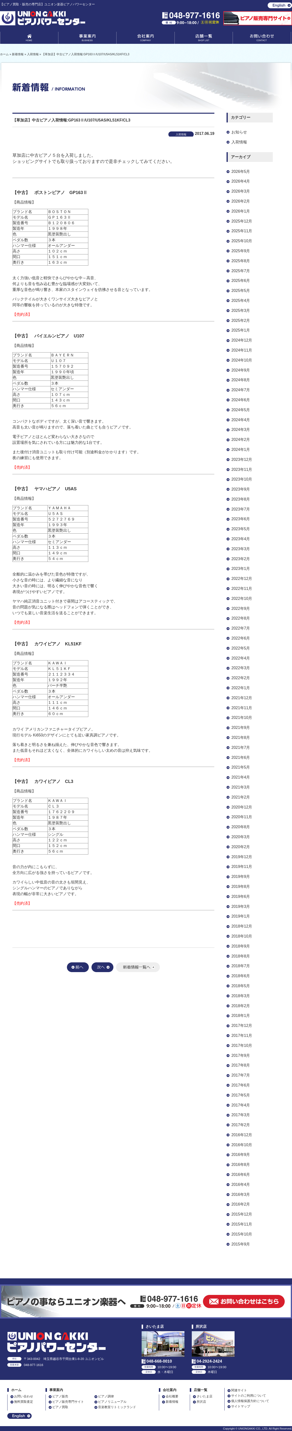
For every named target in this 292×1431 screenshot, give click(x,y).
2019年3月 (240, 906)
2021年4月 (240, 777)
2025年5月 (240, 290)
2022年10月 (241, 598)
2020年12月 (241, 807)
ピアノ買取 (60, 1407)
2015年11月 (241, 1224)
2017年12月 (241, 1025)
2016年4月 (240, 1184)
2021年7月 (240, 747)
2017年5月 (240, 1095)
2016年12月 (241, 1135)
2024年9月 (240, 370)
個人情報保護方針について (250, 1401)
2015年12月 (241, 1214)
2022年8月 (240, 618)
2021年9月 (240, 727)
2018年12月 (241, 926)
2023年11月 (241, 469)
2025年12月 (241, 221)
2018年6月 (240, 976)
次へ (102, 967)
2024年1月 (240, 449)
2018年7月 (240, 966)
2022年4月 (240, 658)
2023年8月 (240, 499)
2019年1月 (240, 916)
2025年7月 (240, 271)
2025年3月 (240, 310)
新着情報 (172, 1401)
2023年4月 (240, 539)
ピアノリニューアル (112, 1401)
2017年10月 (241, 1045)
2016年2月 (240, 1204)
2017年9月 (240, 1055)
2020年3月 (240, 837)
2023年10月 (241, 479)
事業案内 (87, 39)
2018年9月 (240, 946)
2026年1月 (240, 211)
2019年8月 (240, 886)
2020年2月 (240, 847)
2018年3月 (240, 996)
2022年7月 (240, 628)
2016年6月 (240, 1174)
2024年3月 (240, 429)
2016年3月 (240, 1194)
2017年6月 (240, 1085)
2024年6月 (240, 400)
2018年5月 (240, 986)
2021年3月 (240, 787)
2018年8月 (240, 956)
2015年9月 (240, 1244)
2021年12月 (241, 698)
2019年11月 (241, 866)
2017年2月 (240, 1125)
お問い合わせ (262, 39)
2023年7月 (240, 509)
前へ (78, 967)
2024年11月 (241, 350)
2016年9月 (240, 1154)
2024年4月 (240, 420)
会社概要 (172, 1396)
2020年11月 (241, 817)
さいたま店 (204, 1396)
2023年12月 (241, 459)
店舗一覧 (204, 39)
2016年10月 (241, 1145)
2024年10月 (241, 360)
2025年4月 (240, 300)
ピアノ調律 (106, 1396)
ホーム (16, 1390)
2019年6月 (240, 896)
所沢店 (201, 1401)
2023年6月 (240, 519)
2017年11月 (241, 1035)
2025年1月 (240, 330)
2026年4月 (240, 181)
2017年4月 (240, 1105)
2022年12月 (241, 578)
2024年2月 (240, 439)
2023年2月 (240, 559)
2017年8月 (240, 1065)
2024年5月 (240, 410)
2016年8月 (240, 1164)
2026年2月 (240, 201)
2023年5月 (240, 529)
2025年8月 (240, 261)
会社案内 (145, 39)
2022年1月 (240, 688)
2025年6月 (240, 281)
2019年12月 (241, 857)
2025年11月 (241, 231)
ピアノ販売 (60, 1396)
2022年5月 (240, 648)
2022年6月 (240, 638)
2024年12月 (241, 340)
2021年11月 (241, 708)
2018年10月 (241, 936)
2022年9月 (240, 608)
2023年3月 (240, 549)
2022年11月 (241, 588)
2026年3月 (240, 191)
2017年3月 (240, 1115)
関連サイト (239, 1390)
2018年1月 (240, 1015)
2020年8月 (240, 827)
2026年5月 (240, 171)
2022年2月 (240, 678)
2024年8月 (240, 380)
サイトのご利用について (248, 1395)
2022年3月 (240, 668)
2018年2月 (240, 1006)
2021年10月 (241, 718)
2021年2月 (240, 797)
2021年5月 (240, 767)
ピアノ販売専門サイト (68, 1401)
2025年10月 (241, 241)
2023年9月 (240, 489)
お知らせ (239, 132)
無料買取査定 (23, 1401)
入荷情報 (239, 142)
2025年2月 (240, 320)
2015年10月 (241, 1234)
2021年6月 (240, 757)
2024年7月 (240, 390)
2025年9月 (240, 251)
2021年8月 (240, 737)
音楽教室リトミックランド (117, 1407)
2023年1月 (240, 569)
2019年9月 (240, 876)
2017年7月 (240, 1075)
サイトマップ (240, 1406)
